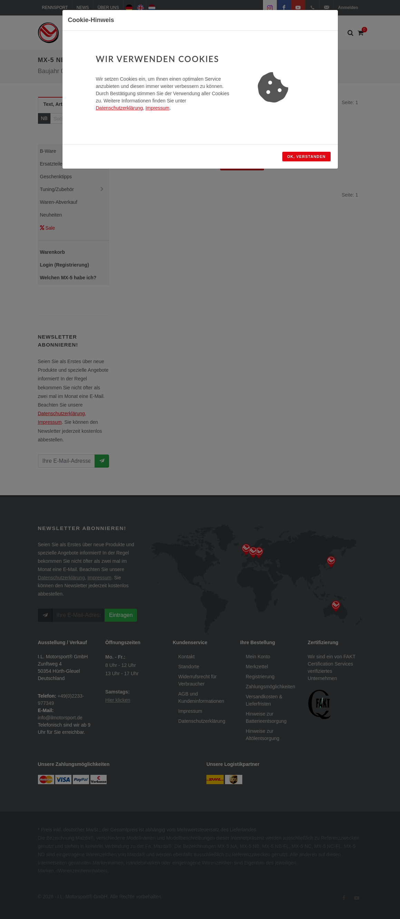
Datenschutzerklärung (119, 108)
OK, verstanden (306, 156)
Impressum (157, 108)
